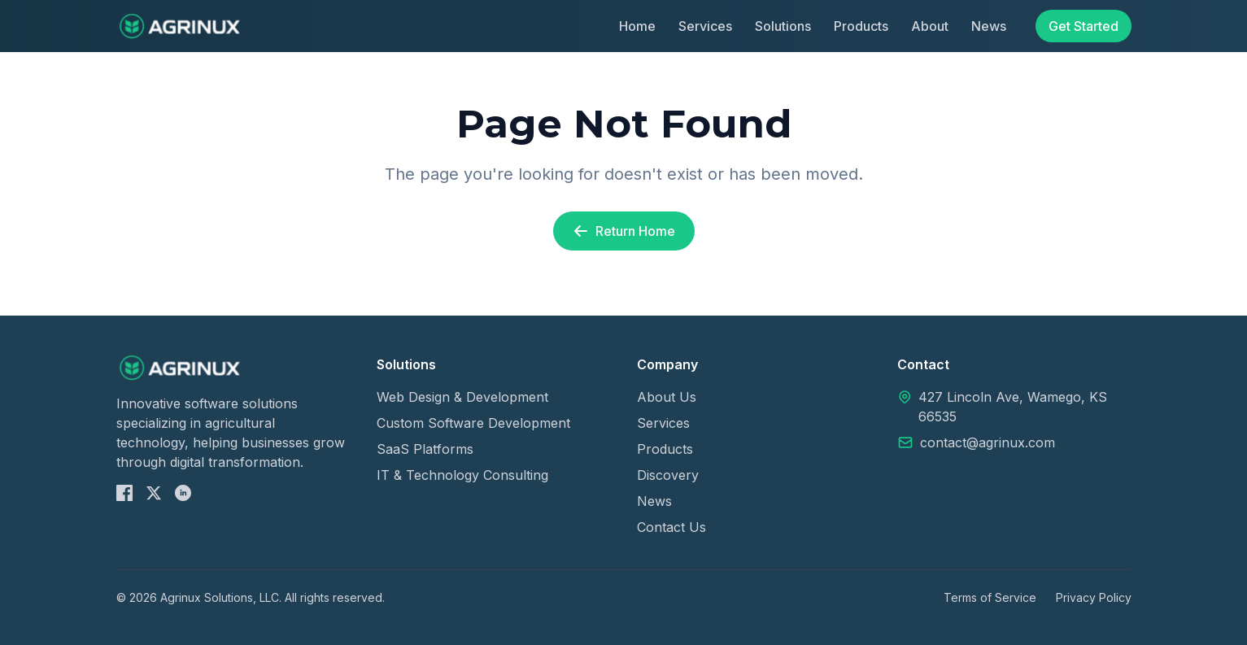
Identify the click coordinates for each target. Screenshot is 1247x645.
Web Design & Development (462, 397)
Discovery (668, 475)
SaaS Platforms (425, 449)
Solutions (783, 26)
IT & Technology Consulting (462, 475)
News (988, 26)
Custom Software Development (473, 423)
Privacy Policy (1093, 597)
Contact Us (671, 527)
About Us (666, 397)
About (929, 26)
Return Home (624, 231)
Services (705, 26)
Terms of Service (990, 597)
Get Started (1083, 26)
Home (637, 26)
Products (861, 26)
